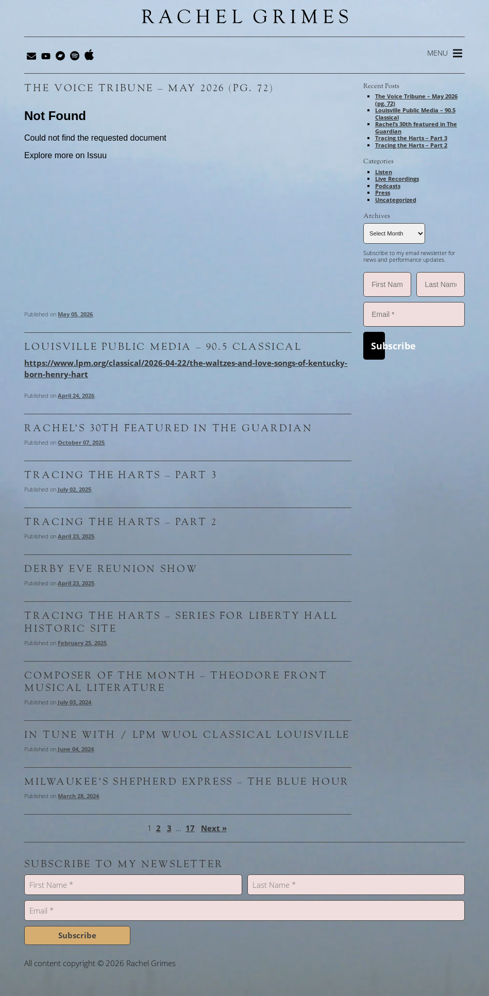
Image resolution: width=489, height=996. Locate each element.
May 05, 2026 (75, 314)
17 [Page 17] (190, 828)
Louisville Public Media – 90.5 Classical (163, 347)
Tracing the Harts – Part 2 (120, 522)
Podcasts (387, 186)
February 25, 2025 (82, 643)
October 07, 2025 (81, 442)
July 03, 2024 (74, 702)
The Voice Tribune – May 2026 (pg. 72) (148, 88)
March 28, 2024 (78, 796)
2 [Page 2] (158, 828)
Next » (214, 828)
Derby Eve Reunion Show (110, 569)
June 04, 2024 (76, 749)
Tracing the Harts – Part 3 (120, 475)
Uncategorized (395, 200)
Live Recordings (397, 178)
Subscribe (378, 346)
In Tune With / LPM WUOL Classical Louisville (187, 735)
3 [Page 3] (169, 828)
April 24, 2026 (76, 395)
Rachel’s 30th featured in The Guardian (168, 428)
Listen (383, 172)
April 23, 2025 (76, 536)
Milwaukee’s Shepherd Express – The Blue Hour (186, 781)
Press (382, 192)
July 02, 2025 (74, 489)
